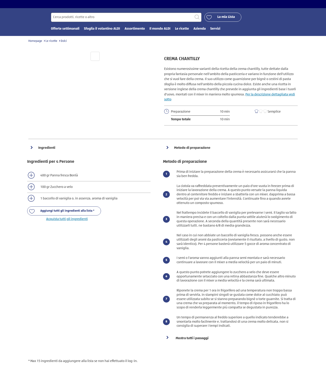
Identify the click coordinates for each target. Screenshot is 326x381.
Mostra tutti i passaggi (192, 338)
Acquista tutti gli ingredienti (67, 219)
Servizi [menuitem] (215, 29)
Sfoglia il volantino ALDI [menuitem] (102, 29)
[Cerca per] (126, 17)
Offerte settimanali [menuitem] (65, 29)
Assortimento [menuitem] (135, 29)
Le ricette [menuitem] (182, 29)
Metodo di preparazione (191, 147)
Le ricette (51, 41)
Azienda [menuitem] (199, 29)
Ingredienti (46, 147)
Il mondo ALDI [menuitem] (159, 29)
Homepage (35, 41)
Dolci (64, 41)
